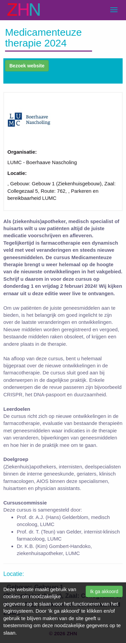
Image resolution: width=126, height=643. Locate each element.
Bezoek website (26, 65)
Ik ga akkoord (104, 591)
